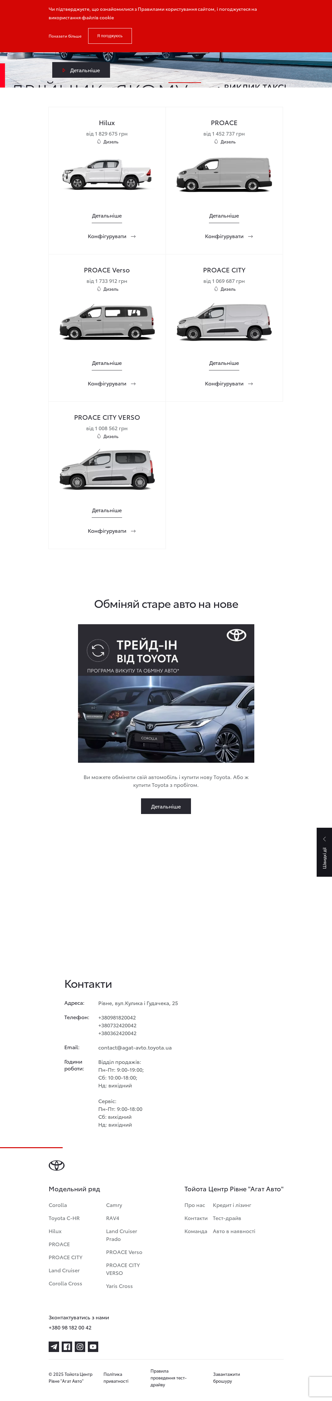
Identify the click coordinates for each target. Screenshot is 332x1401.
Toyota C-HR (64, 1217)
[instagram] (80, 1347)
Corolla (58, 1204)
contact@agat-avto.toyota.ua (135, 1047)
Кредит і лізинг (232, 1204)
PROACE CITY (65, 1257)
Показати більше (65, 36)
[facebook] (67, 1347)
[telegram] (54, 1347)
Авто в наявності (234, 1230)
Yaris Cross (119, 1285)
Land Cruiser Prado (121, 1234)
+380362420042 (117, 1032)
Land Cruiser (64, 1270)
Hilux (55, 1230)
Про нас (194, 1204)
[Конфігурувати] (107, 236)
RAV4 (112, 1217)
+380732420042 (117, 1025)
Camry (114, 1204)
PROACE (59, 1243)
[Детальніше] (107, 215)
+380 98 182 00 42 (70, 1327)
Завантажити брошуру (226, 1377)
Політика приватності (115, 1377)
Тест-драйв (227, 1217)
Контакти (196, 1217)
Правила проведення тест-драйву (168, 1377)
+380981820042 (117, 1017)
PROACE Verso (124, 1251)
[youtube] (93, 1347)
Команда (195, 1230)
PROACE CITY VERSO (123, 1268)
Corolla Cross (65, 1283)
